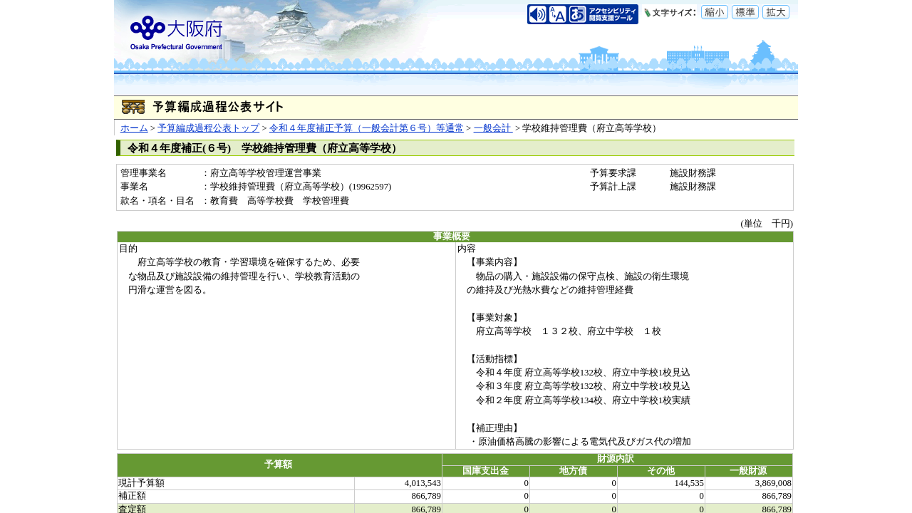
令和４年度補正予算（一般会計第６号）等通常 (366, 128)
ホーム (134, 128)
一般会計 (493, 128)
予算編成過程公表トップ (208, 128)
